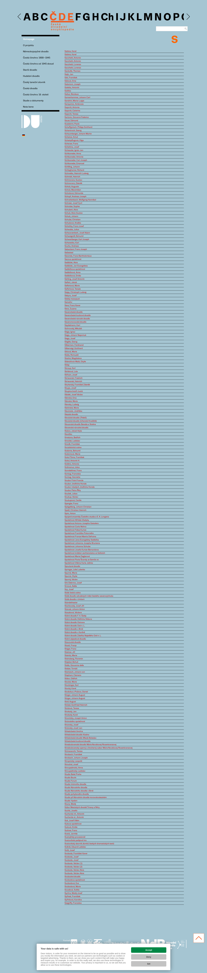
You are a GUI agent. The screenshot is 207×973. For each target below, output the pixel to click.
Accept (148, 950)
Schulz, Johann (71, 216)
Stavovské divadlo (73, 642)
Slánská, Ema (71, 398)
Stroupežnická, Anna (74, 768)
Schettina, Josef (72, 147)
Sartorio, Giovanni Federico (77, 117)
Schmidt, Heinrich (72, 177)
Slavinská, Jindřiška (73, 411)
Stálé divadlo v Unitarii (74, 599)
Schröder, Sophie (72, 206)
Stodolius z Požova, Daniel (76, 692)
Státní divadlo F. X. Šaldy (75, 616)
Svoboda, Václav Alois (74, 870)
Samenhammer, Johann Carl (77, 97)
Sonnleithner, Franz (73, 471)
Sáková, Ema (70, 81)
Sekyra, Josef (71, 296)
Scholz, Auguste (72, 187)
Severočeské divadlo (74, 312)
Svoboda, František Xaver (76, 854)
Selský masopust (72, 299)
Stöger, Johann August (75, 695)
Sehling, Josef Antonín (75, 279)
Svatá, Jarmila (71, 834)
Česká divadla (30, 88)
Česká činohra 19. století (35, 94)
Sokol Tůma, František (74, 457)
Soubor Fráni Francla (74, 480)
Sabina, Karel (70, 51)
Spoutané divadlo (72, 566)
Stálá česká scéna (73, 593)
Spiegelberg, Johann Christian (78, 507)
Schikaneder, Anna (73, 154)
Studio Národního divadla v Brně (79, 791)
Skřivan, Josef (71, 375)
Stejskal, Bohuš (71, 662)
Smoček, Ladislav (72, 441)
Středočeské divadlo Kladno (77, 735)
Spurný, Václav (71, 580)
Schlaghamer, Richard (74, 170)
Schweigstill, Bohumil (74, 236)
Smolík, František (72, 444)
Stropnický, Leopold (73, 761)
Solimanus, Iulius (72, 467)
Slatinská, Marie (72, 408)
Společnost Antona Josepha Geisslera (82, 523)
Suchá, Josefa (71, 811)
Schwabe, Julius (72, 230)
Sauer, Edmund (71, 121)
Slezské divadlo (71, 414)
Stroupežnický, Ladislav (75, 771)
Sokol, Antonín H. (72, 461)
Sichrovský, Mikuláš (73, 329)
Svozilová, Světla (72, 890)
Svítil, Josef (70, 850)
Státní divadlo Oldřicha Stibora (78, 619)
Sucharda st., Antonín (74, 817)
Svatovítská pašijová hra (76, 840)
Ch (107, 17)
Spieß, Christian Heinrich (75, 510)
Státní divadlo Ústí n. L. (75, 626)
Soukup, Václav (71, 497)
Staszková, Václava (73, 613)
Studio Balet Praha (73, 774)
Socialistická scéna (73, 447)
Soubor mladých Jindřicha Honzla (80, 487)
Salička (68, 91)
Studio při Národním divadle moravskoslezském (86, 797)
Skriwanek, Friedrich (74, 378)
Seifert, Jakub (71, 282)
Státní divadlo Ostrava (75, 622)
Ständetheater (71, 603)
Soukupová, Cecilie (73, 500)
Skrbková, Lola (71, 372)
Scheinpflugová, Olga (74, 140)
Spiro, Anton (70, 513)
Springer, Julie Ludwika (75, 570)
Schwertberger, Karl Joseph (77, 239)
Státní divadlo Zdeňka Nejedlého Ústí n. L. (83, 636)
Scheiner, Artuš (71, 137)
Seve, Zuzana (70, 309)
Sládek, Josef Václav (74, 395)
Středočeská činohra (74, 731)
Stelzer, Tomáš (71, 669)
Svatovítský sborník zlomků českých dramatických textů (89, 844)
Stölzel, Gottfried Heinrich (76, 705)
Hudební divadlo (31, 76)
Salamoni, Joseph (72, 84)
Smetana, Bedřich (72, 438)
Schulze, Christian (72, 220)
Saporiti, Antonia (72, 107)
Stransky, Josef (71, 725)
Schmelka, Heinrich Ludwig (77, 173)
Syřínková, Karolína (73, 900)
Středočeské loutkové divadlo (78, 741)
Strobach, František (73, 755)
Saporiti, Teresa (71, 114)
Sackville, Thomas (72, 71)
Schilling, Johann (72, 167)
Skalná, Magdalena (73, 358)
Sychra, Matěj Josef (73, 893)
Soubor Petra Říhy (73, 490)
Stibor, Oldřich (71, 679)
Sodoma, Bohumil (72, 451)
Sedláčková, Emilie (73, 276)
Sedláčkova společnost (75, 269)
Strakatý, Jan (70, 712)
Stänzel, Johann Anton (75, 609)
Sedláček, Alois (71, 263)
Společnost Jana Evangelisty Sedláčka (82, 540)
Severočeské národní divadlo (77, 319)
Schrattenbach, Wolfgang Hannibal (80, 200)
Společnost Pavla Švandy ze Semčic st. (82, 560)
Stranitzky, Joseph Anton (76, 718)
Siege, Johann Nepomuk (75, 335)
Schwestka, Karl (72, 243)
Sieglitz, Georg (71, 342)
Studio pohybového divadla (77, 794)
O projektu (28, 45)
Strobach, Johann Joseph (76, 758)
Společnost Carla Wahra (75, 527)
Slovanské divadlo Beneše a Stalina (80, 424)
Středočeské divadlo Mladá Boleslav (80, 738)
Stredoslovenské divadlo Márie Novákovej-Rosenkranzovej (90, 745)
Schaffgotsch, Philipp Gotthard (78, 127)
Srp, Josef (69, 589)
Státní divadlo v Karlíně (75, 632)
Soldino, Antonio (72, 464)
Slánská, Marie (71, 401)
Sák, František (71, 78)
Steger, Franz (70, 649)
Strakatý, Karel (71, 715)
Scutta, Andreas (72, 246)
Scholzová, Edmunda (74, 193)
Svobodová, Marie (73, 887)
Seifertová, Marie (72, 286)
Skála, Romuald (71, 355)
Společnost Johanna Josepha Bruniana (82, 543)
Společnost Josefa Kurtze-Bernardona (82, 550)
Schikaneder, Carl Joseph (76, 160)
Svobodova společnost (75, 880)
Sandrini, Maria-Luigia (74, 101)
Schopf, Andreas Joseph (75, 197)
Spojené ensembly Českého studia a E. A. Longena (87, 517)
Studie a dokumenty (33, 100)
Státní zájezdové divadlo (75, 639)
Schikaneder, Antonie (74, 157)
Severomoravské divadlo (75, 322)
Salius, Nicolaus (72, 94)
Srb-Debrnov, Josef (73, 583)
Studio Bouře (70, 778)
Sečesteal (69, 253)
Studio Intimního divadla (75, 784)
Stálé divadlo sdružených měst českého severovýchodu (89, 596)
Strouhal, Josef (71, 764)
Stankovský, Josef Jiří (74, 606)
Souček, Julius (71, 494)
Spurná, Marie (71, 573)
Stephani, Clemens (73, 675)
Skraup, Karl (70, 368)
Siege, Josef (70, 338)
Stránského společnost (75, 721)
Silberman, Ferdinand (74, 345)
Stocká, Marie (71, 682)
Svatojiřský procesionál (75, 837)
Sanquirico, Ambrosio (74, 104)
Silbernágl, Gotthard (74, 348)
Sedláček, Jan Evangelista (76, 266)
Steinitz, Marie (71, 655)
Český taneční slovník (34, 82)
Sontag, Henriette (72, 477)
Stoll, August (70, 702)
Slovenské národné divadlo (76, 428)
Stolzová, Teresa (72, 708)
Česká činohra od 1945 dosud (38, 64)
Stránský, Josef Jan (73, 728)
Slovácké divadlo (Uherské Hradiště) (81, 421)
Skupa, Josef (70, 388)
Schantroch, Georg (73, 130)
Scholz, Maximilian (73, 190)
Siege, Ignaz (70, 332)
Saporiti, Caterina (72, 111)
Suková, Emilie (71, 827)
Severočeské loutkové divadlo (78, 315)
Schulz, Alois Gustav (74, 213)
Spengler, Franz (71, 504)
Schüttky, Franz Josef (74, 226)
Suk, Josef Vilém (72, 821)
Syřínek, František (72, 896)
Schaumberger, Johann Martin (78, 134)
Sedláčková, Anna (72, 272)
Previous (19, 16)
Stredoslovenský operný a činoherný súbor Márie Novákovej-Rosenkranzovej (98, 748)
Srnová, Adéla (71, 586)
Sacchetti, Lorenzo (73, 64)
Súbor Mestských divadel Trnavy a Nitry (82, 807)
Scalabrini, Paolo (72, 124)
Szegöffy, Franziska (73, 903)
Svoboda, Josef (71, 857)
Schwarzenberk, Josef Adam (77, 233)
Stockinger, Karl (71, 685)
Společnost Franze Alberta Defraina (80, 537)
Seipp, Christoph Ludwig (75, 292)
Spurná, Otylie (71, 576)
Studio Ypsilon (71, 801)
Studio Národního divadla (76, 788)
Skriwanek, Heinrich (73, 381)
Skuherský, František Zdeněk (77, 385)
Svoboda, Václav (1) (73, 863)
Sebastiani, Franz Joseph (76, 249)
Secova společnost (73, 259)
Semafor (68, 302)
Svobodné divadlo (72, 877)
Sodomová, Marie (72, 454)
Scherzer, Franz (71, 144)
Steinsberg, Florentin (74, 659)
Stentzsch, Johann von (75, 672)
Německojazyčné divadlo (36, 51)
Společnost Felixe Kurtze (75, 530)
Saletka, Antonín (72, 88)
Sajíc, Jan (69, 74)
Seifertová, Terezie (73, 289)
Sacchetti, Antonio (73, 58)
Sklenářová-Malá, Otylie (75, 362)
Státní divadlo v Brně (74, 629)
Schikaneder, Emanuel (74, 164)
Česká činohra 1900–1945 (36, 58)
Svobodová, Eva (72, 883)
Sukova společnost (73, 824)
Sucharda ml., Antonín (74, 814)
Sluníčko (68, 434)
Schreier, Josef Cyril (73, 203)
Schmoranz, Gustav (73, 180)
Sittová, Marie (71, 352)
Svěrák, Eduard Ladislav (75, 847)
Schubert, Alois (71, 210)
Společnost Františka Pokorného (79, 533)
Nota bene (28, 107)
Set (148, 964)
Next (188, 16)
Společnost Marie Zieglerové (77, 556)
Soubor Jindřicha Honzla (76, 484)
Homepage (28, 39)
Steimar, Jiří (70, 652)
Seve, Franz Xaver (72, 305)
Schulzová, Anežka (73, 223)
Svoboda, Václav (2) (73, 867)
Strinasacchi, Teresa (74, 751)
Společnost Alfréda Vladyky (77, 520)
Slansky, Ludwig (72, 405)
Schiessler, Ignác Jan (74, 150)
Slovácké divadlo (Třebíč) (76, 418)
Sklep (67, 365)
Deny (148, 957)
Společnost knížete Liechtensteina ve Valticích (85, 553)
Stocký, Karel (70, 688)
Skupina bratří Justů (74, 391)
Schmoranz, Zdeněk (73, 183)
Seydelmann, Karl (72, 325)
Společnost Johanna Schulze (77, 547)
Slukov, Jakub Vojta (73, 431)
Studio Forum (71, 781)
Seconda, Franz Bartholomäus (78, 256)
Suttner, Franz (71, 830)
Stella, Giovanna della (74, 665)
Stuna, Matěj (70, 804)
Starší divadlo (30, 70)
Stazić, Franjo (71, 646)
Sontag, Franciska (73, 474)
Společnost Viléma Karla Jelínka (79, 563)
